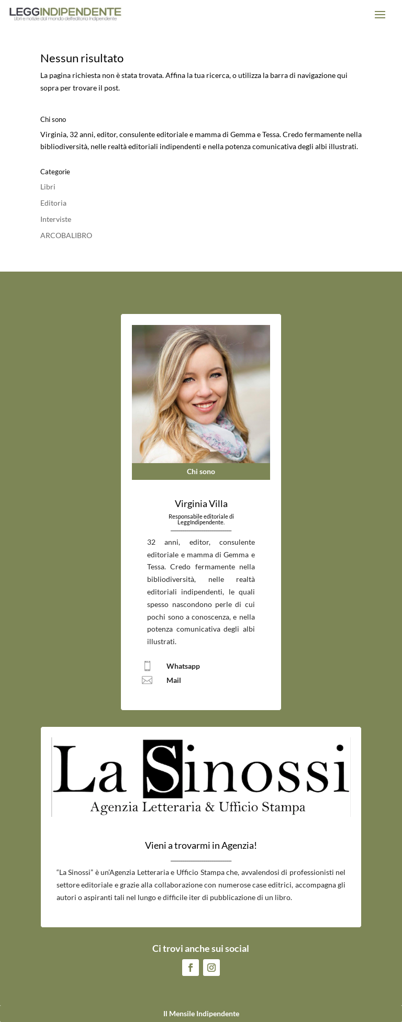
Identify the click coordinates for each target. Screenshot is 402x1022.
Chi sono (201, 471)
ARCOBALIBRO (66, 235)
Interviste (55, 219)
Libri (47, 186)
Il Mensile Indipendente (201, 1013)
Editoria (53, 202)
